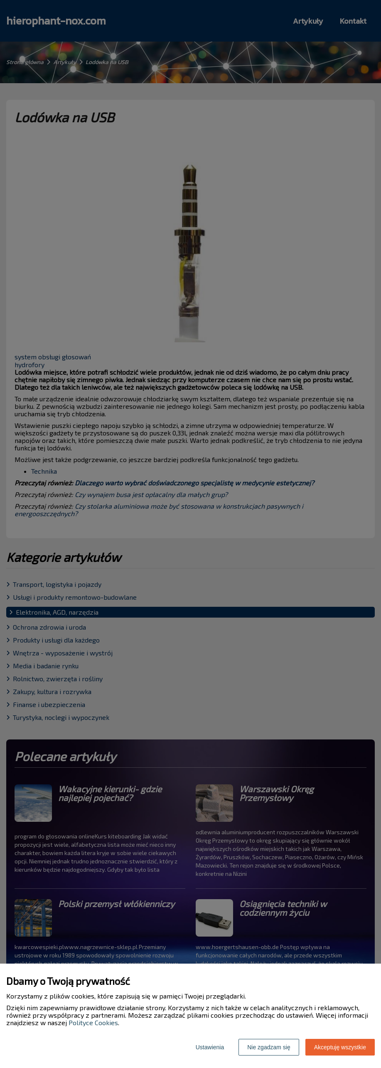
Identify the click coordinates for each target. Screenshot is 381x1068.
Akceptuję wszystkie (340, 1047)
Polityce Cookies (93, 1022)
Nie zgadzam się (268, 1047)
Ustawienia (210, 1047)
